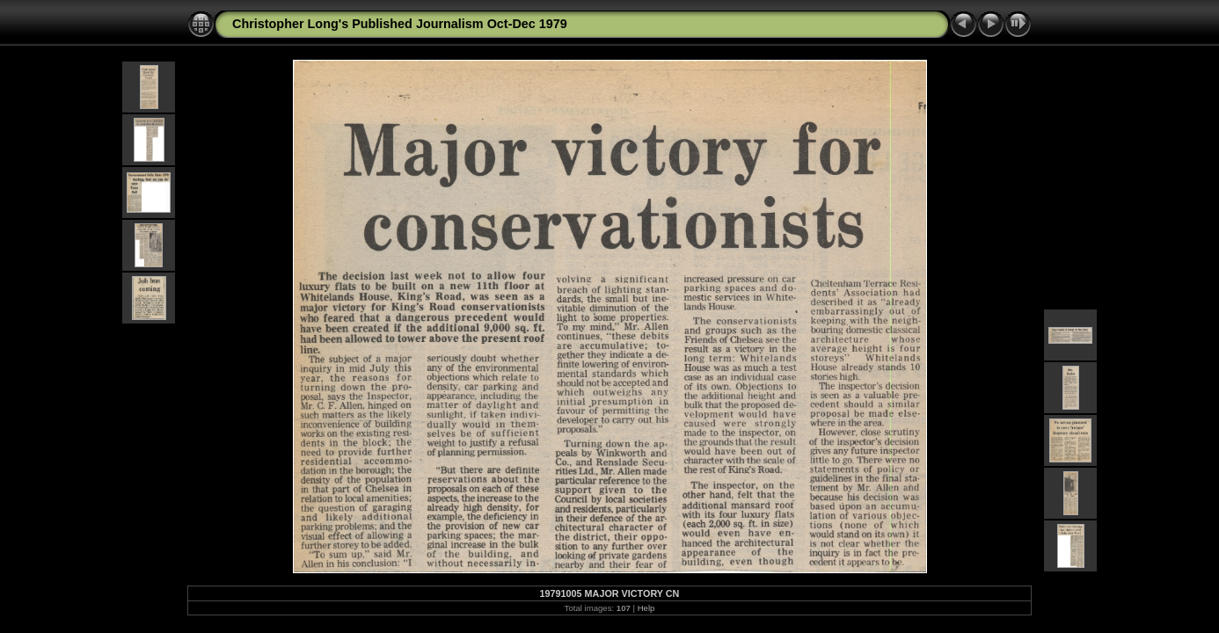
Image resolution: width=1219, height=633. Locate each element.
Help (646, 608)
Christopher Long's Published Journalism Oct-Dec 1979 (399, 24)
